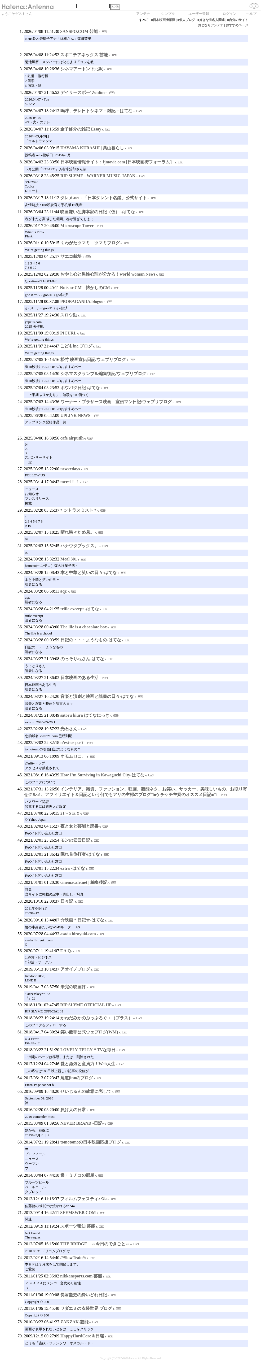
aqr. (63, 591)
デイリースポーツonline (82, 92)
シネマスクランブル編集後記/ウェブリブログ (103, 373)
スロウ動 (68, 315)
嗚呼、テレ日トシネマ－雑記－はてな (96, 110)
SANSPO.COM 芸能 (79, 31)
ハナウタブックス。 (79, 545)
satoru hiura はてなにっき (84, 715)
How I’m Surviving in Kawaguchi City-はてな (102, 775)
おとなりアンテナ (210, 25)
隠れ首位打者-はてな (80, 854)
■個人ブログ (186, 20)
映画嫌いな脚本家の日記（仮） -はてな (97, 212)
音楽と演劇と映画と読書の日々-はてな (97, 696)
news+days (70, 469)
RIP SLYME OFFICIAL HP (86, 1005)
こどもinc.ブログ (76, 346)
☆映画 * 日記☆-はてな (82, 920)
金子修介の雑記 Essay (80, 129)
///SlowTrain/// (73, 1257)
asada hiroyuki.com (78, 934)
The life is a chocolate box (83, 627)
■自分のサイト (237, 20)
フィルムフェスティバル (83, 1199)
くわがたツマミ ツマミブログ (90, 243)
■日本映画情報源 (163, 20)
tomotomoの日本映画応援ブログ (90, 1142)
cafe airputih (72, 438)
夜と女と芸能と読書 (79, 826)
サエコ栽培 (71, 256)
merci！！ (69, 482)
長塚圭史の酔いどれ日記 (83, 1295)
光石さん (68, 729)
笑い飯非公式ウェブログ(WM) (89, 1032)
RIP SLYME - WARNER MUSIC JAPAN (97, 175)
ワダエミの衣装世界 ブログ (86, 1308)
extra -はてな (72, 868)
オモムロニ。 (73, 756)
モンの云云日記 (75, 840)
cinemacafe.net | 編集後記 (83, 882)
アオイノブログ (75, 969)
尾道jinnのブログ (76, 1078)
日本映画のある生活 (79, 677)
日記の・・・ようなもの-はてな (90, 640)
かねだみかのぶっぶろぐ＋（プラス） (96, 1018)
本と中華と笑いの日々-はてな (88, 572)
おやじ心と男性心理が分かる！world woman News (107, 274)
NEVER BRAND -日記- (82, 1123)
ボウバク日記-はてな (80, 387)
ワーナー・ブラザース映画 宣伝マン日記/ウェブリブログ (116, 401)
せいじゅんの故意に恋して (85, 1091)
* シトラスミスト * (78, 510)
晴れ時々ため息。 (77, 532)
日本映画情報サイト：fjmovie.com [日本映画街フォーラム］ (117, 162)
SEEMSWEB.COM (78, 1212)
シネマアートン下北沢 (81, 69)
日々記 (67, 901)
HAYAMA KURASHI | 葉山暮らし (92, 148)
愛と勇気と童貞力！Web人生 (87, 1064)
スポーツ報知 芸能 (77, 1226)
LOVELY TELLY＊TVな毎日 (88, 1049)
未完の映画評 (73, 987)
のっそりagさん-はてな (82, 658)
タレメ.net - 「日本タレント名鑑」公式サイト (103, 197)
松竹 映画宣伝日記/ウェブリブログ (93, 359)
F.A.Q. (66, 951)
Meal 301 (68, 559)
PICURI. (68, 333)
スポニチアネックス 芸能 (84, 55)
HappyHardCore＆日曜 (82, 1336)
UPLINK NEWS (75, 415)
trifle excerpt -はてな (79, 609)
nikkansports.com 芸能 (81, 1276)
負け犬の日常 (73, 1109)
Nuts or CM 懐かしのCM (85, 287)
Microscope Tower (77, 225)
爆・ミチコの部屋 (77, 1175)
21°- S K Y (69, 813)
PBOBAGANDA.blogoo (81, 301)
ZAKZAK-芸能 (74, 1322)
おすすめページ (237, 25)
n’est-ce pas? (72, 742)
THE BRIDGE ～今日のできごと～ (95, 1244)
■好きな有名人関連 (211, 20)
